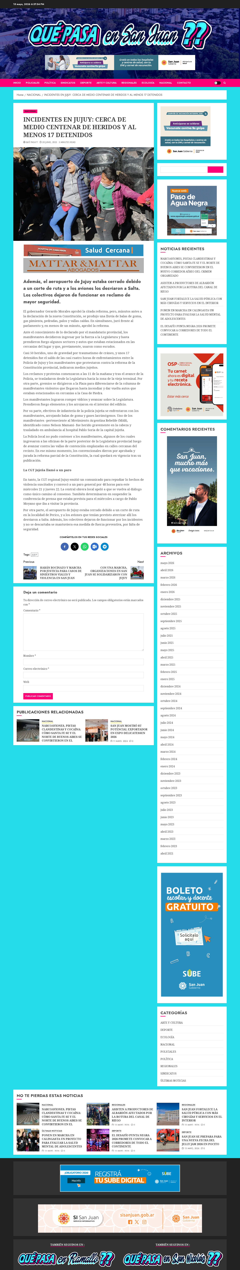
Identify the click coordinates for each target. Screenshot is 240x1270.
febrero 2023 (168, 846)
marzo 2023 (167, 839)
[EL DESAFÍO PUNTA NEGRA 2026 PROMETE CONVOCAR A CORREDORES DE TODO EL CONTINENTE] (98, 1140)
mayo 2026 (167, 563)
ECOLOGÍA (148, 82)
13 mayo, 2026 (122, 1125)
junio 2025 (167, 643)
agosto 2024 (168, 715)
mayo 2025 (167, 650)
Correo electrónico (36, 669)
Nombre (29, 656)
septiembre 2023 (171, 795)
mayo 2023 (167, 824)
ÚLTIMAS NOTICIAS (173, 1080)
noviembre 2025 (170, 606)
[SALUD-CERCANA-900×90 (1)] (83, 255)
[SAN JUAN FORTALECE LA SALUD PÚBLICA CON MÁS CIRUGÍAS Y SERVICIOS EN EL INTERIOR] (168, 1114)
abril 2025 (166, 657)
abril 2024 (166, 744)
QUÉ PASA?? (32, 142)
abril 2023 (166, 831)
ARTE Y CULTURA (106, 82)
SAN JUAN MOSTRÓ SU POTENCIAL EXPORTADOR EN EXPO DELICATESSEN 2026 (128, 731)
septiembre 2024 (171, 708)
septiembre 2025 (171, 621)
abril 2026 (166, 570)
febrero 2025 (168, 672)
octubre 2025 (168, 614)
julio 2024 (166, 723)
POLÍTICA (50, 82)
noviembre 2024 (170, 694)
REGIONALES (129, 82)
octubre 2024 (168, 701)
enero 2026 (167, 592)
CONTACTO (184, 82)
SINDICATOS (68, 82)
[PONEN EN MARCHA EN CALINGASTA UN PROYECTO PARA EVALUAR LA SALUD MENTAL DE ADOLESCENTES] (28, 1140)
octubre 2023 (168, 788)
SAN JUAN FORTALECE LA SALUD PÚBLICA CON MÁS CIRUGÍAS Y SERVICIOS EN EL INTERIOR (202, 1114)
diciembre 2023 (170, 773)
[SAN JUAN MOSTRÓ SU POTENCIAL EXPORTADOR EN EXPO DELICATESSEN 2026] (96, 730)
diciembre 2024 (170, 686)
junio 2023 (167, 817)
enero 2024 (167, 766)
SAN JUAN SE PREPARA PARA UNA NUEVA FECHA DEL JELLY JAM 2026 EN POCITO (202, 1140)
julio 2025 (166, 635)
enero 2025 (167, 679)
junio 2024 (167, 730)
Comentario (31, 610)
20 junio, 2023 (49, 142)
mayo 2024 (167, 737)
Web (26, 682)
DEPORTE (86, 82)
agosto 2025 (168, 628)
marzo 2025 (167, 664)
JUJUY (34, 554)
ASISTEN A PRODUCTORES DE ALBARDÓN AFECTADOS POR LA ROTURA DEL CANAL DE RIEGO (188, 287)
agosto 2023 (168, 802)
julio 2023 (166, 810)
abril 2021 (166, 853)
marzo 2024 (167, 752)
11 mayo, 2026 (120, 741)
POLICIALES (33, 82)
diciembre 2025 (170, 599)
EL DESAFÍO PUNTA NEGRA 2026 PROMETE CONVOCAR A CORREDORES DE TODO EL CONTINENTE (188, 330)
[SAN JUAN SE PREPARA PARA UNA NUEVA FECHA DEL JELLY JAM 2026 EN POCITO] (168, 1140)
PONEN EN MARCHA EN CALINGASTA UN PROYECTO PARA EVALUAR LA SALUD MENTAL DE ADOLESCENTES (190, 314)
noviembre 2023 (170, 781)
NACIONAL (165, 82)
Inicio (17, 82)
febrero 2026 (168, 585)
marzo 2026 (167, 577)
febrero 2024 (168, 759)
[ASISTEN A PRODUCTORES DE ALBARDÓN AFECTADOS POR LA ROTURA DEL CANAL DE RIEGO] (98, 1114)
